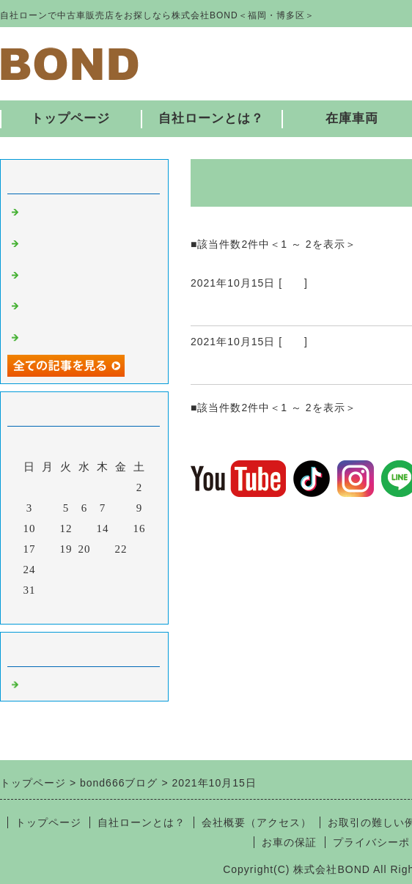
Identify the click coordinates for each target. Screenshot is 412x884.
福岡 (293, 283)
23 (139, 549)
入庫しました (57, 336)
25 (48, 569)
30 (139, 569)
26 (66, 569)
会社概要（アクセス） (257, 822)
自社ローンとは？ (211, 118)
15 (121, 528)
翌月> (115, 609)
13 (84, 528)
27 (84, 569)
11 (48, 528)
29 (121, 569)
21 (103, 549)
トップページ (70, 118)
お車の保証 (289, 842)
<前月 (54, 609)
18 (48, 549)
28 (103, 569)
